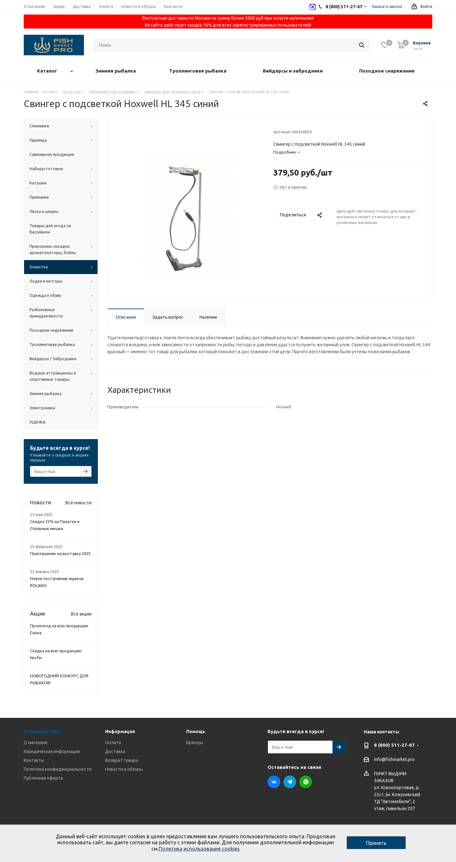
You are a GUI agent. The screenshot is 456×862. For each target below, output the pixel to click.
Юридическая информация (52, 751)
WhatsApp (305, 782)
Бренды (194, 742)
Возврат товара (121, 760)
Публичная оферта (43, 778)
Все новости (79, 502)
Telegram (289, 782)
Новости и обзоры (124, 769)
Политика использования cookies (199, 849)
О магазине (36, 742)
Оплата (113, 742)
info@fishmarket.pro (394, 759)
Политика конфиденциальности (58, 769)
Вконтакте (274, 782)
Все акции (81, 613)
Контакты (34, 760)
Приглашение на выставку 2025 (60, 553)
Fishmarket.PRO (42, 731)
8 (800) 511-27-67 (394, 745)
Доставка (115, 751)
